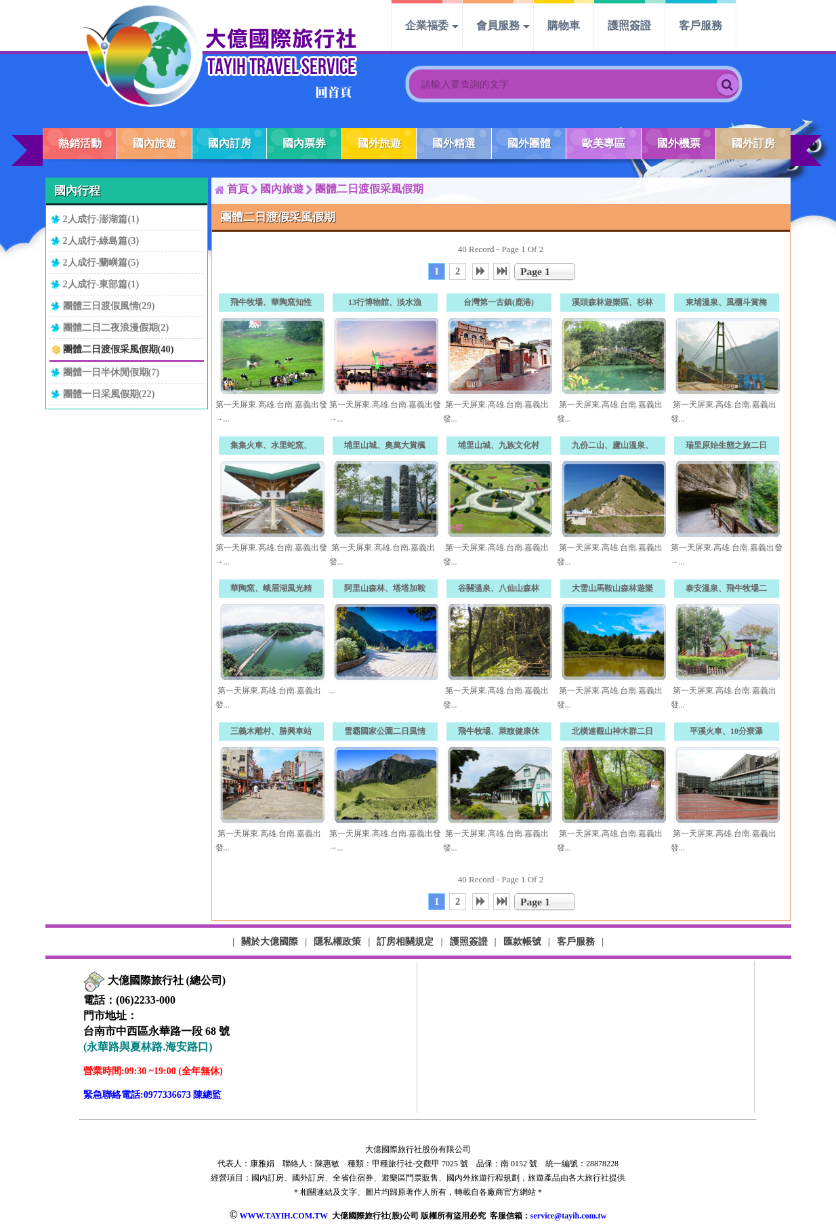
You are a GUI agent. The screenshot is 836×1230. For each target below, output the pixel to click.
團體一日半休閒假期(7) (111, 372)
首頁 (238, 188)
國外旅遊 (379, 143)
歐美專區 (603, 143)
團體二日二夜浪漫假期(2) (116, 327)
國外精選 (454, 143)
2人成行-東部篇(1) (101, 284)
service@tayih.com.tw (568, 1216)
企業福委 (426, 25)
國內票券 (304, 143)
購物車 (563, 25)
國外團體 (529, 143)
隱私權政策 (337, 941)
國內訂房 (229, 143)
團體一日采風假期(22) (109, 393)
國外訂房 (753, 143)
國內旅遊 (154, 143)
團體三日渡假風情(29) (109, 305)
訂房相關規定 (405, 941)
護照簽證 (629, 25)
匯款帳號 (522, 941)
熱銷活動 (80, 143)
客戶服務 (700, 25)
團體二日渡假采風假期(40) (118, 349)
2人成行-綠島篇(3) (101, 240)
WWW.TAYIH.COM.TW (283, 1216)
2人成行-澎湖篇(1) (101, 218)
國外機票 (679, 143)
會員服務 (498, 25)
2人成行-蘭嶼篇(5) (101, 262)
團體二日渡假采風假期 (369, 188)
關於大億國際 (269, 941)
